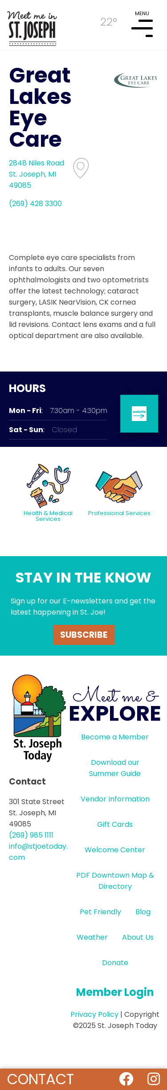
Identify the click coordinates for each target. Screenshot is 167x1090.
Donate (115, 963)
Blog (143, 912)
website (139, 413)
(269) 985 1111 (31, 835)
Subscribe (83, 635)
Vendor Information (115, 799)
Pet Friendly (100, 912)
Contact (40, 1079)
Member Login (115, 992)
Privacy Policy (94, 1014)
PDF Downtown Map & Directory (115, 881)
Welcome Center (115, 850)
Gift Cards (115, 824)
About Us (138, 937)
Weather (92, 937)
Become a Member (115, 737)
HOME (32, 25)
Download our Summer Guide (115, 768)
